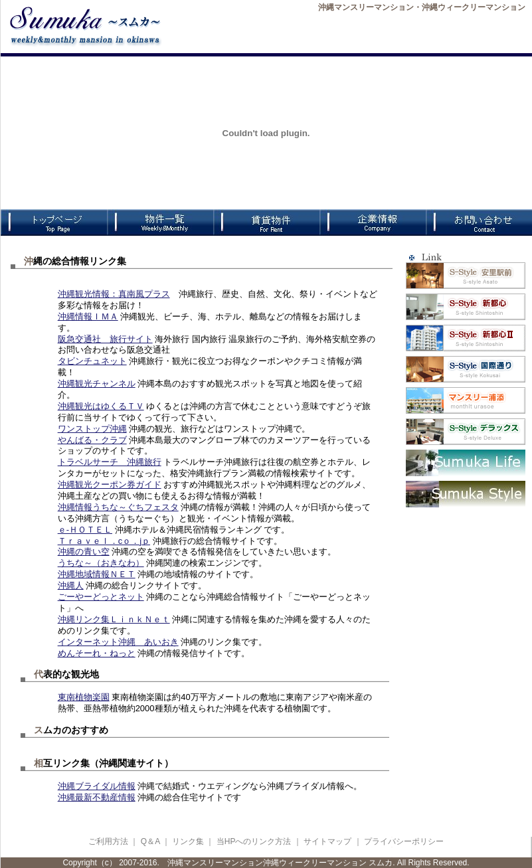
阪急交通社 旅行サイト (105, 339)
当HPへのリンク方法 (255, 841)
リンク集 (188, 841)
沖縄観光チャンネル (96, 384)
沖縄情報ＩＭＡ (88, 316)
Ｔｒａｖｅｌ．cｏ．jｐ (104, 541)
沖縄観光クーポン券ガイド (109, 484)
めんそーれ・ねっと (96, 653)
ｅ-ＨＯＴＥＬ (85, 530)
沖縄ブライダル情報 (96, 786)
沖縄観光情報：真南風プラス (114, 294)
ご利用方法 (108, 841)
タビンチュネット (92, 361)
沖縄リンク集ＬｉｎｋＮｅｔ (114, 619)
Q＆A (150, 841)
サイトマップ (327, 841)
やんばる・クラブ (92, 440)
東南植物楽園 (84, 697)
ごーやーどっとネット (101, 597)
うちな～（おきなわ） (101, 563)
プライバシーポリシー (404, 841)
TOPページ (54, 222)
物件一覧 (160, 222)
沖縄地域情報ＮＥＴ (96, 574)
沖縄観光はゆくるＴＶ (101, 406)
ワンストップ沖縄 (92, 429)
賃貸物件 (266, 222)
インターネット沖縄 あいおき (118, 642)
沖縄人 (71, 585)
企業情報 (372, 222)
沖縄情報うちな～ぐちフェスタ (118, 507)
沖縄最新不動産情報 (96, 797)
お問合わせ (479, 222)
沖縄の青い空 (84, 552)
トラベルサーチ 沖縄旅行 (109, 462)
